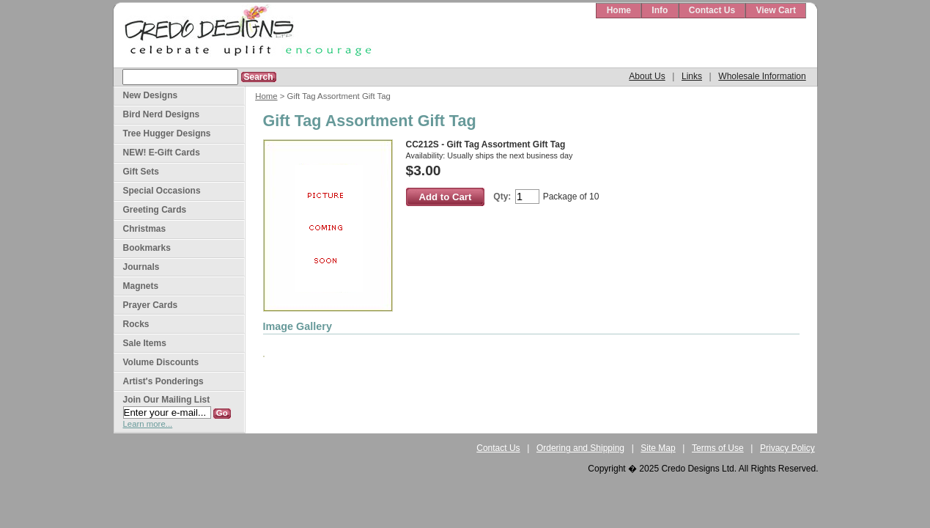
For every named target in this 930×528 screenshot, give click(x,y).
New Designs (150, 95)
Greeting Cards (155, 210)
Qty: (502, 196)
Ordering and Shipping (580, 448)
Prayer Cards (150, 305)
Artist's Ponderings (163, 381)
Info (660, 10)
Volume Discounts (161, 362)
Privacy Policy (787, 448)
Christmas (144, 229)
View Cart (775, 10)
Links (692, 76)
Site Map (658, 448)
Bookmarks (147, 248)
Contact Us (712, 10)
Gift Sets (141, 171)
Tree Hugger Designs (167, 133)
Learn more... (148, 423)
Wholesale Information (761, 76)
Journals (141, 267)
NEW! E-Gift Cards (161, 152)
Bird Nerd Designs (161, 114)
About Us (647, 76)
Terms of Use (718, 448)
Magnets (141, 286)
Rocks (136, 324)
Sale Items (144, 343)
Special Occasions (162, 191)
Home (619, 10)
